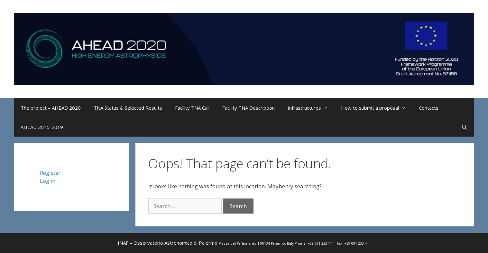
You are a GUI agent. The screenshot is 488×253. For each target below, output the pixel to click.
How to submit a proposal (376, 107)
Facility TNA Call (192, 108)
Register (50, 172)
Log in (47, 180)
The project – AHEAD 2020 (51, 108)
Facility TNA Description (248, 108)
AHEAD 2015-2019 (42, 127)
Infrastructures (311, 107)
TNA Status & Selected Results (128, 108)
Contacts (428, 108)
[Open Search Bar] (464, 127)
